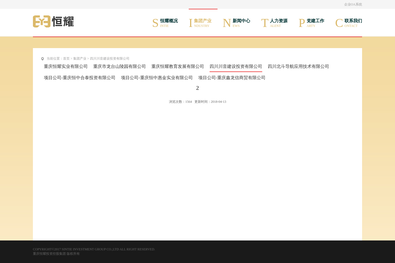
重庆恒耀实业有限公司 (66, 66)
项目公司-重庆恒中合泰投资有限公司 (79, 77)
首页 (66, 58)
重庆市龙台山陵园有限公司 (119, 66)
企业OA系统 (353, 4)
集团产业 (79, 58)
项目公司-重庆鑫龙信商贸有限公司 (232, 77)
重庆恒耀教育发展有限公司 (177, 66)
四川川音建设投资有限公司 (109, 58)
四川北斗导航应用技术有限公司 (298, 66)
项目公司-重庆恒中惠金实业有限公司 (157, 77)
